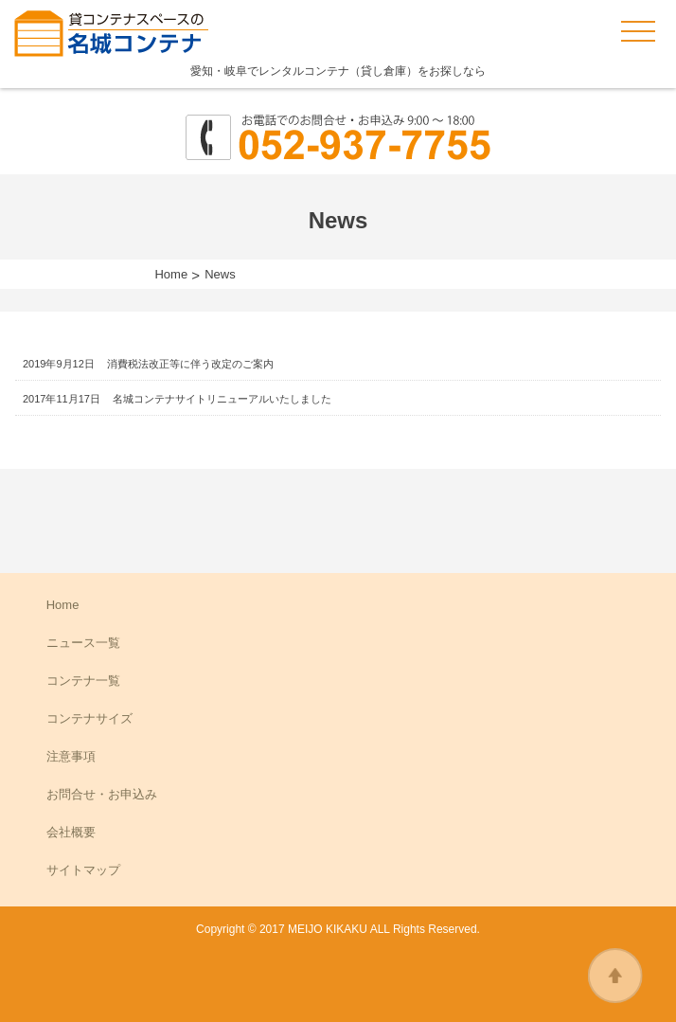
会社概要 (71, 832)
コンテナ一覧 (83, 680)
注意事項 (71, 756)
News (220, 274)
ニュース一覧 (83, 643)
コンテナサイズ (89, 718)
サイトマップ (83, 870)
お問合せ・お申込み (101, 794)
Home (170, 274)
